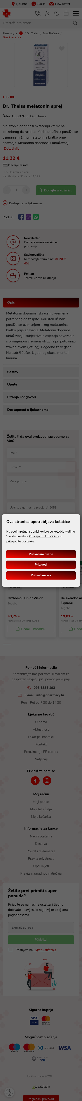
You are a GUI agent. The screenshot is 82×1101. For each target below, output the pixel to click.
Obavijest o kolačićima (44, 536)
